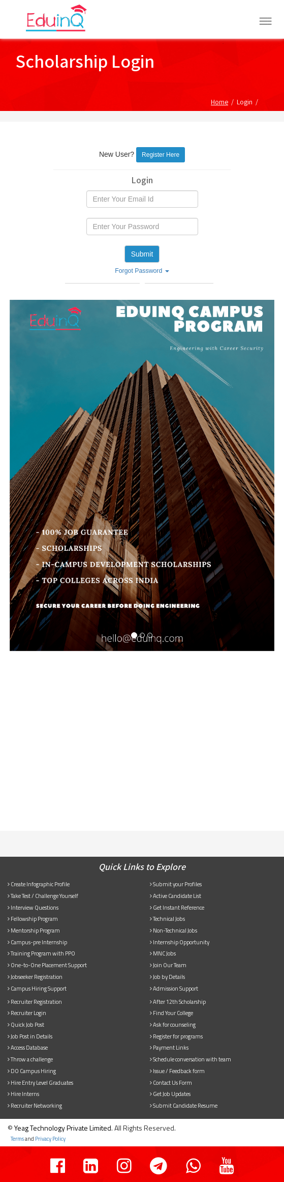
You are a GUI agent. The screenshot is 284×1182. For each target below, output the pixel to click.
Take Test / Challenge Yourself (43, 895)
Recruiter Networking (35, 1105)
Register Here (160, 154)
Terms (17, 1139)
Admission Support (174, 988)
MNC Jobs (163, 953)
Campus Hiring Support (37, 988)
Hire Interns (23, 1093)
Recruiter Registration (35, 1001)
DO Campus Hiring (32, 1070)
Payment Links (169, 1047)
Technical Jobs (167, 918)
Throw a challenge (30, 1059)
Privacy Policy (50, 1139)
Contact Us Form (171, 1082)
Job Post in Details (30, 1036)
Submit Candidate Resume (183, 1105)
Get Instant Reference (177, 907)
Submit (142, 254)
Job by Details (167, 976)
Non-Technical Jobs (173, 930)
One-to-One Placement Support (47, 965)
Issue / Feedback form (177, 1070)
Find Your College (171, 1012)
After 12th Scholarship (178, 1001)
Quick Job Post (26, 1024)
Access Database (28, 1047)
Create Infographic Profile (39, 884)
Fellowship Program (33, 918)
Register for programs (176, 1036)
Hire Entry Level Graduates (40, 1082)
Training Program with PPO (41, 953)
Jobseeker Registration (35, 976)
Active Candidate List (175, 895)
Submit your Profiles (176, 884)
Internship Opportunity (179, 942)
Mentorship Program (34, 930)
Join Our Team (168, 965)
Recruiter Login (27, 1012)
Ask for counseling (173, 1024)
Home (219, 101)
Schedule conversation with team (190, 1059)
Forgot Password (142, 270)
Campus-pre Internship (37, 942)
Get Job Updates (170, 1093)
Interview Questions (33, 907)
